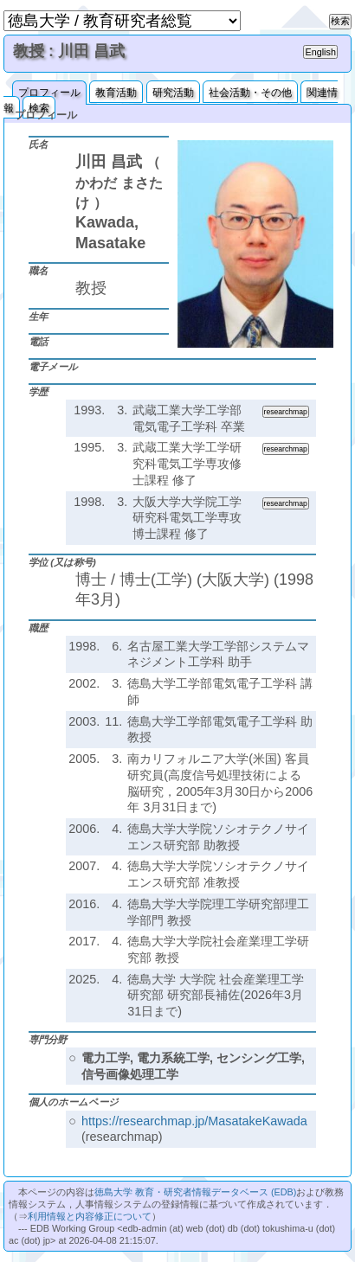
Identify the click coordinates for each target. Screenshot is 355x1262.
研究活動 (173, 92)
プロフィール (49, 92)
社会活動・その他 (250, 92)
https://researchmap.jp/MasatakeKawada (194, 1121)
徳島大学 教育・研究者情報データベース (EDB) (195, 1192)
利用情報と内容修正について (90, 1216)
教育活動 (116, 92)
